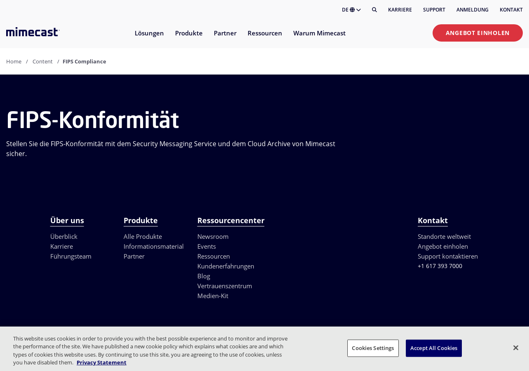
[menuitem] (149, 38)
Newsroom (213, 236)
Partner (134, 256)
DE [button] (351, 9)
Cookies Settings (373, 348)
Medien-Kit (212, 296)
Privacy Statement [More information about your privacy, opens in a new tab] (101, 362)
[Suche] (374, 10)
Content (43, 61)
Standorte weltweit (444, 236)
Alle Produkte (143, 236)
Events (206, 246)
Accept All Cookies (433, 348)
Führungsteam (70, 256)
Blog (203, 276)
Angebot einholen (478, 33)
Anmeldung (472, 9)
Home (13, 61)
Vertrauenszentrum (224, 286)
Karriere (400, 9)
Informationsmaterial (154, 246)
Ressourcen (213, 256)
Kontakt (511, 9)
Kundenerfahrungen (225, 266)
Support (434, 9)
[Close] (516, 347)
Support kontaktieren (448, 256)
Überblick (63, 236)
